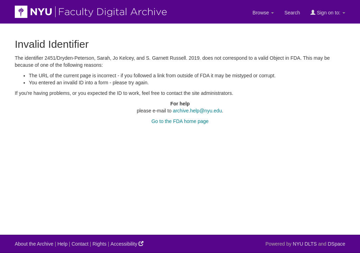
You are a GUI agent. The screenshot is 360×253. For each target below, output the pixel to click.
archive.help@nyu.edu (197, 110)
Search (292, 12)
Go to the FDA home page (180, 121)
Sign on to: (327, 12)
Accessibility (126, 244)
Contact (79, 244)
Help (62, 244)
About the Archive (34, 244)
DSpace (336, 244)
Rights (99, 244)
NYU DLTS (305, 244)
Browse (263, 12)
